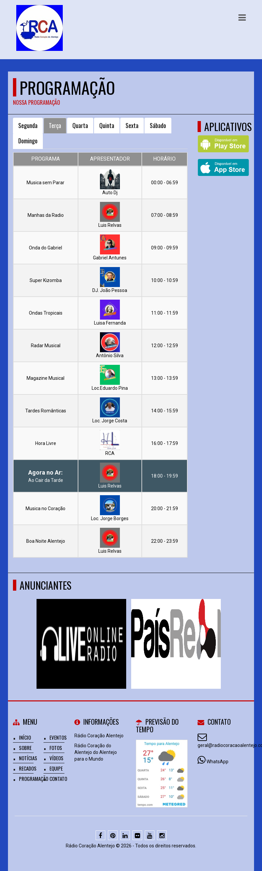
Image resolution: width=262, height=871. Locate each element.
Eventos (58, 737)
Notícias (28, 758)
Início (25, 737)
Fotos (55, 747)
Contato (58, 778)
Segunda (28, 125)
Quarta (80, 125)
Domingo (28, 140)
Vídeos (56, 758)
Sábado (158, 125)
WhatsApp (217, 761)
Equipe (56, 768)
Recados (28, 768)
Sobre (25, 747)
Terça (55, 125)
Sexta (132, 125)
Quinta (106, 125)
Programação (33, 778)
